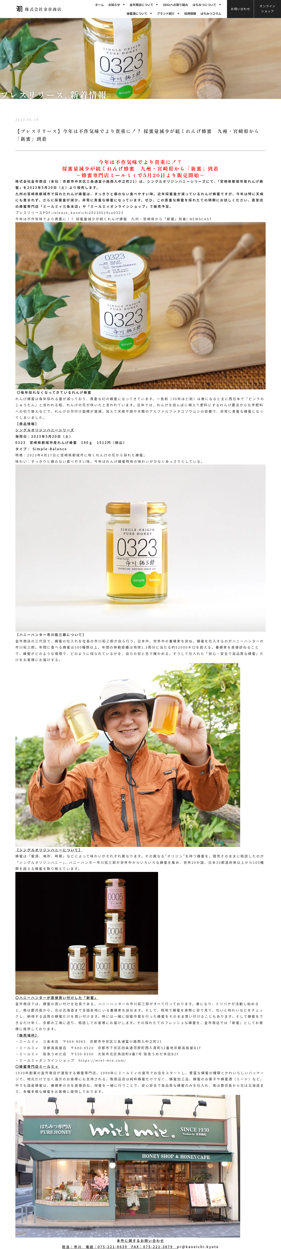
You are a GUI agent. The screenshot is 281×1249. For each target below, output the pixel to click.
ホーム (99, 4)
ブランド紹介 (168, 13)
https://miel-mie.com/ (102, 1060)
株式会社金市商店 (43, 9)
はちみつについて (207, 4)
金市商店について (144, 4)
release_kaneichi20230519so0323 (88, 212)
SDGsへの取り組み (175, 4)
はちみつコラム (210, 13)
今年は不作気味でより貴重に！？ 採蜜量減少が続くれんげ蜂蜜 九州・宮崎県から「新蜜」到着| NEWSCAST (113, 219)
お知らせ (116, 4)
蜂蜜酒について (140, 13)
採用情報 (190, 13)
